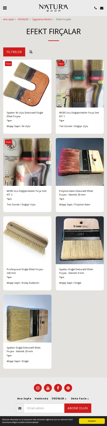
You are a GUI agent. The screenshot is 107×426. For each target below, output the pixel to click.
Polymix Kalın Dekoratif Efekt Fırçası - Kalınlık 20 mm (76, 192)
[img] (27, 84)
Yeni (8, 63)
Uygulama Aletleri (42, 19)
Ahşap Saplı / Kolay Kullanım (23, 282)
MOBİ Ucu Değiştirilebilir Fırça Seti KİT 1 (79, 114)
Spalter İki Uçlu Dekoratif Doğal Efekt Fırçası (25, 114)
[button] (4, 7)
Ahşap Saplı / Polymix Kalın (74, 204)
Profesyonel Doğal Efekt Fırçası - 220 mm (25, 271)
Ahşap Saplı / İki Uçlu (18, 126)
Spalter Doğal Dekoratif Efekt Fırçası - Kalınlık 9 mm (76, 271)
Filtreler (14, 52)
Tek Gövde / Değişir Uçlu (73, 126)
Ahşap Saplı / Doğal (70, 282)
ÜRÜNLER (23, 19)
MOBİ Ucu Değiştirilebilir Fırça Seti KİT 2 (27, 192)
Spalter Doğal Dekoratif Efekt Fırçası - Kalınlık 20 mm (23, 349)
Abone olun (78, 408)
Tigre (9, 120)
